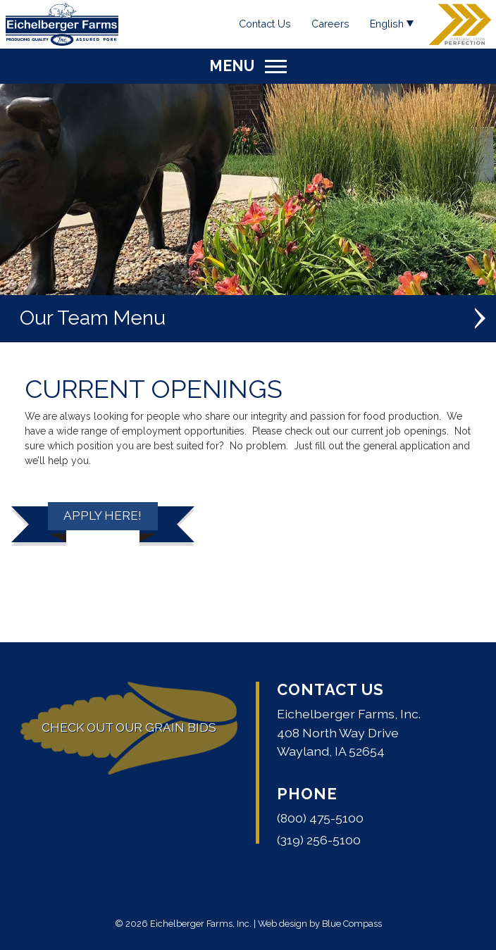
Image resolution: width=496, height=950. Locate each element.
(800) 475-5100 (320, 818)
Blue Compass (352, 923)
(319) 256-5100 (319, 839)
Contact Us (330, 689)
